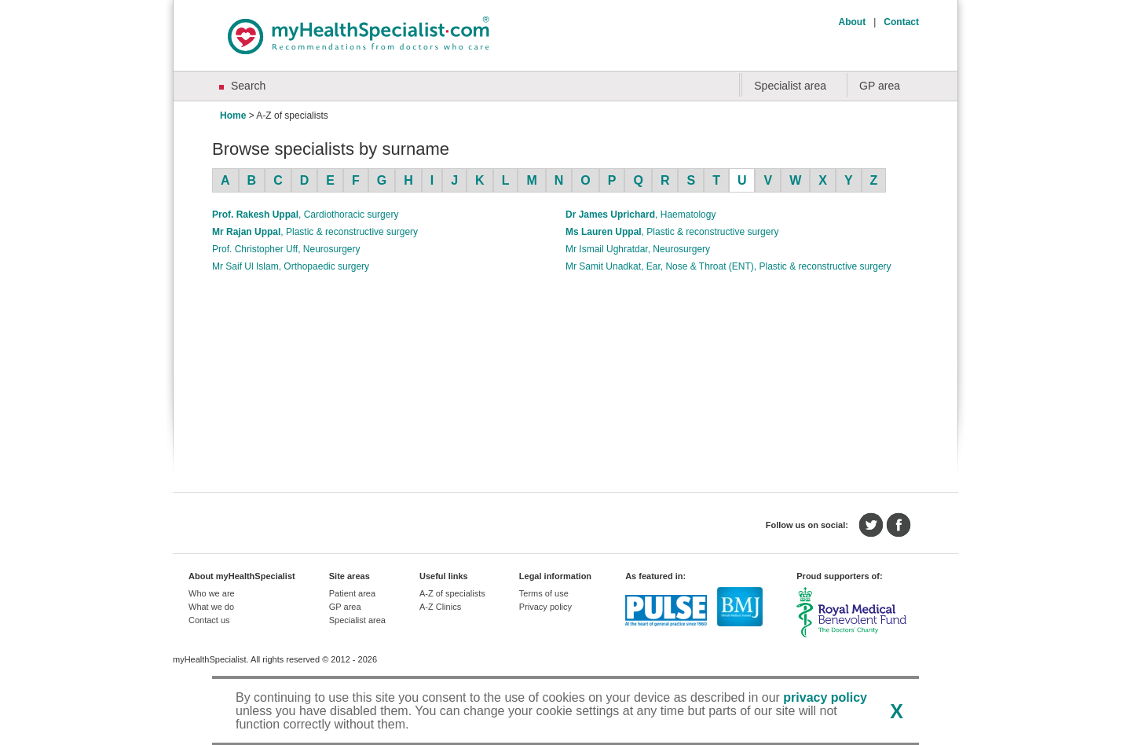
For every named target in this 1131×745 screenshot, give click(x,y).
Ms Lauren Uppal (672, 231)
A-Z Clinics (440, 606)
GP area (879, 85)
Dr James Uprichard (641, 214)
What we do (211, 606)
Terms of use (544, 593)
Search (248, 85)
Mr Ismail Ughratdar (638, 249)
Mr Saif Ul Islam (290, 266)
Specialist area (790, 85)
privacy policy (825, 697)
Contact (901, 22)
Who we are (211, 593)
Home (233, 115)
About (852, 22)
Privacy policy (545, 606)
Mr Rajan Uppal (315, 231)
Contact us (209, 620)
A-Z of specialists (452, 593)
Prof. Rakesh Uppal (305, 214)
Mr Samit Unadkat (728, 266)
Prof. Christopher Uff (286, 249)
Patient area (352, 593)
